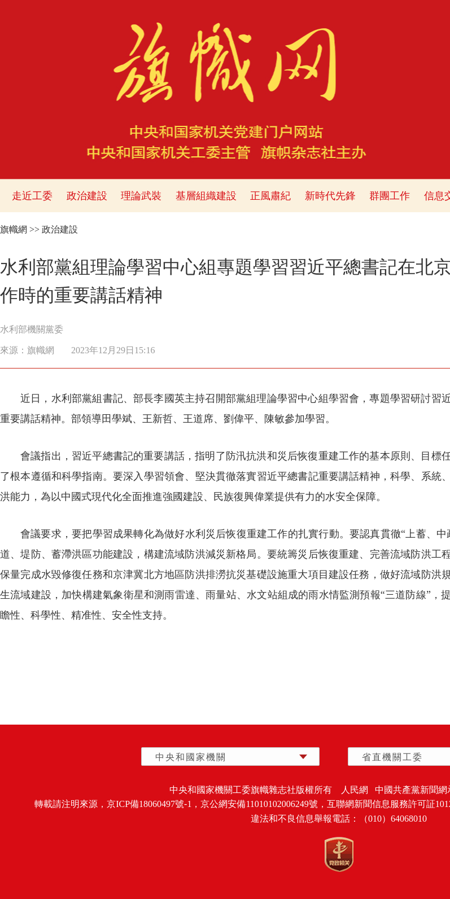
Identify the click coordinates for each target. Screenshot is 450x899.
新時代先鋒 (330, 195)
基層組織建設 (206, 195)
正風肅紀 (270, 195)
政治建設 (87, 195)
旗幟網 (13, 229)
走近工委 (32, 195)
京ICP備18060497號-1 (149, 804)
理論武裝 (141, 195)
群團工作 (389, 195)
